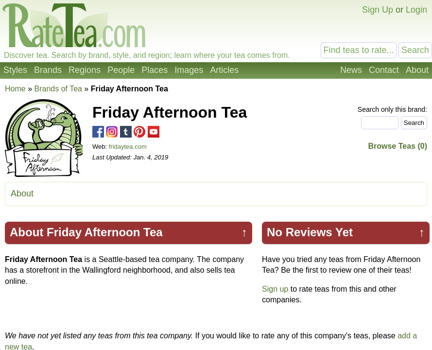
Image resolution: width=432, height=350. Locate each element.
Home (15, 89)
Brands (48, 70)
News (351, 70)
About (417, 70)
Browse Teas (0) (397, 146)
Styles (15, 70)
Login (416, 10)
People (121, 70)
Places (154, 70)
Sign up (275, 289)
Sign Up (377, 10)
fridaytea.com (128, 146)
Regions (85, 70)
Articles (224, 70)
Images (188, 70)
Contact (384, 70)
